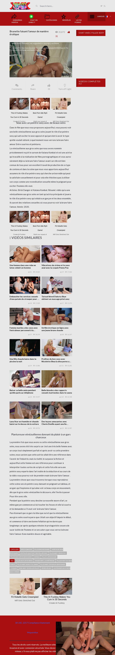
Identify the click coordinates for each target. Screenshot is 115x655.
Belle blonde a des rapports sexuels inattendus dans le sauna (57, 391)
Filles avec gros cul (57, 553)
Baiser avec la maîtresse (44, 561)
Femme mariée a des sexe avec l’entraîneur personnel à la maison (24, 330)
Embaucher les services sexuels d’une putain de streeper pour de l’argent (25, 299)
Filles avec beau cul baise (27, 564)
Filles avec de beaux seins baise (52, 564)
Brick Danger (26, 549)
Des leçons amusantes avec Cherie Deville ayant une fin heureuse (54, 424)
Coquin (14, 568)
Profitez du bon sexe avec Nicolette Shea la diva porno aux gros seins (57, 361)
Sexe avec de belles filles (29, 568)
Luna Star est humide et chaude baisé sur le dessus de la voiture (24, 422)
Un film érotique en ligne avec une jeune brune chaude (55, 329)
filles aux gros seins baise (21, 557)
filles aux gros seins (24, 561)
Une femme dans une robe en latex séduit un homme (23, 266)
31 (56, 36)
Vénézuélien (46, 568)
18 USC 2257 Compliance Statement (32, 622)
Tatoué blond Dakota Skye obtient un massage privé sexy (55, 297)
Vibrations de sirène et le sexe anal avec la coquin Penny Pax (56, 266)
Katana (37, 557)
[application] (41, 59)
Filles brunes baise (42, 549)
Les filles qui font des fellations (33, 553)
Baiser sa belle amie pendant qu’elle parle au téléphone (23, 391)
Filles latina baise (49, 557)
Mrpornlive (32, 632)
